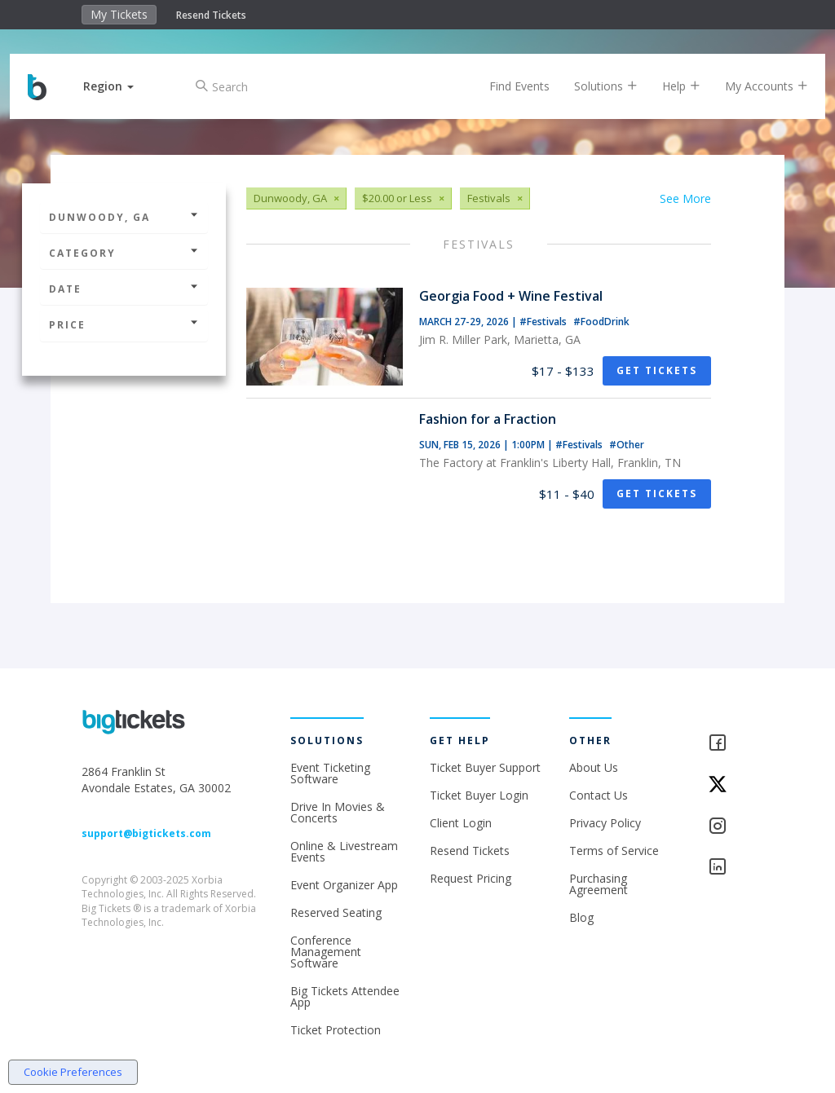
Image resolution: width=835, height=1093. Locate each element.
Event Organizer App (344, 884)
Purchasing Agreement (598, 883)
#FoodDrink (601, 321)
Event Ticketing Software (330, 773)
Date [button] (124, 289)
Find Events (505, 86)
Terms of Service (614, 850)
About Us (593, 767)
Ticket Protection (335, 1030)
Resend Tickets (211, 15)
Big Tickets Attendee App (345, 996)
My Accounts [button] (751, 86)
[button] (123, 86)
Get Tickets (656, 370)
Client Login (461, 823)
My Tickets (119, 14)
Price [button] (124, 325)
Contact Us (598, 795)
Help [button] (666, 86)
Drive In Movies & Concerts (337, 812)
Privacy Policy (605, 823)
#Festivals (544, 321)
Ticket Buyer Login (479, 795)
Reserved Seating (336, 912)
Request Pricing (470, 878)
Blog (581, 917)
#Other (626, 445)
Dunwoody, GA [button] (124, 217)
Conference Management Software (325, 951)
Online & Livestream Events (344, 851)
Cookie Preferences (73, 1071)
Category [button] (124, 253)
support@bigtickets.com (146, 833)
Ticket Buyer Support (485, 767)
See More (685, 198)
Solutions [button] (591, 86)
